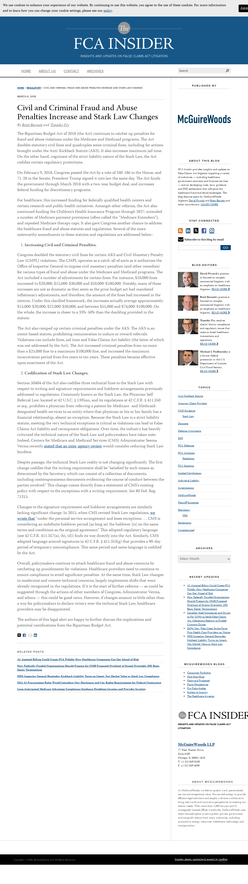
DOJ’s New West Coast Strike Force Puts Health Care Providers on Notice (208, 631)
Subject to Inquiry (197, 692)
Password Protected (198, 681)
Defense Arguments (189, 431)
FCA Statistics (186, 466)
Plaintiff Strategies (188, 503)
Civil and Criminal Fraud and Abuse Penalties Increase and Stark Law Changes (87, 113)
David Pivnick (197, 201)
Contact (71, 71)
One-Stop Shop (195, 677)
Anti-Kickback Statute (190, 396)
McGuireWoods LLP (196, 744)
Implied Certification (189, 473)
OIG (185, 516)
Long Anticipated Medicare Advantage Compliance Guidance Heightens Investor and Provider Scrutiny (81, 689)
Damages (183, 424)
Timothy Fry (59, 125)
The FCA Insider (124, 35)
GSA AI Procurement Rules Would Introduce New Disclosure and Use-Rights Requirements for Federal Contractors (89, 683)
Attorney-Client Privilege (192, 403)
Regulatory (34, 88)
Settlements (184, 523)
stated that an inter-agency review (73, 446)
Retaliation (188, 459)
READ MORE (220, 289)
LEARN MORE (209, 205)
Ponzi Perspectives (197, 685)
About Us (47, 71)
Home (26, 71)
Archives (95, 71)
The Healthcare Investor (200, 696)
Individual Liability (188, 481)
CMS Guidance (186, 411)
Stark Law (188, 417)
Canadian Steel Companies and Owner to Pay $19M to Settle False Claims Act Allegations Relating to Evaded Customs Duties (209, 619)
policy (108, 11)
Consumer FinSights (199, 673)
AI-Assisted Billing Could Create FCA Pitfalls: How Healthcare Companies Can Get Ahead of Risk (78, 660)
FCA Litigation (186, 453)
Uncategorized (186, 530)
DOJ (180, 438)
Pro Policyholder (196, 688)
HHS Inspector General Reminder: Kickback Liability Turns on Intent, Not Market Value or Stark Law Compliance (88, 676)
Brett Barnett (32, 125)
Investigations (186, 488)
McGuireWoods (187, 495)
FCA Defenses (186, 446)
